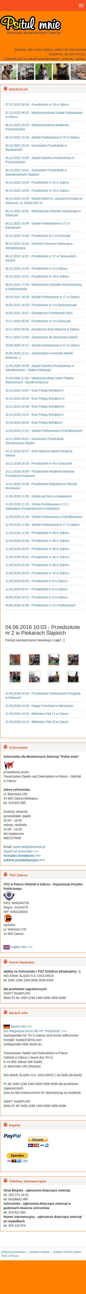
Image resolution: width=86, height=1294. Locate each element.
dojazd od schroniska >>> (21, 851)
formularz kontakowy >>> (22, 855)
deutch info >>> (18, 1026)
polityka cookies (39, 1252)
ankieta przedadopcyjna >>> (24, 860)
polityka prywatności (13, 1252)
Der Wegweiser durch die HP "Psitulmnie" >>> (35, 1031)
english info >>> (18, 947)
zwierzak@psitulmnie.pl (29, 847)
